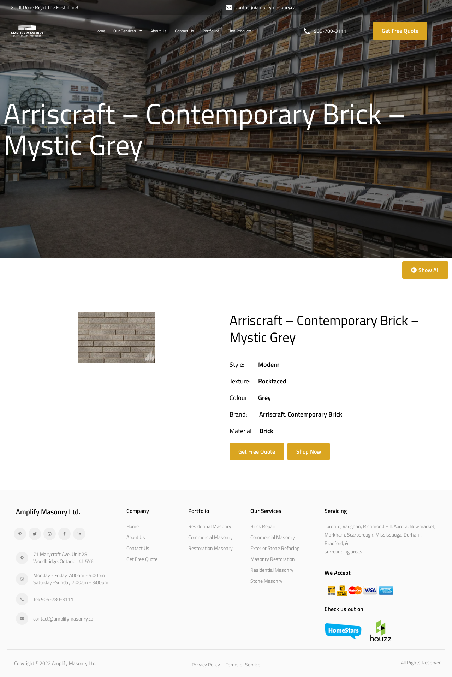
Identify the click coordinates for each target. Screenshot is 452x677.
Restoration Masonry (210, 548)
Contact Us (184, 31)
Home (100, 31)
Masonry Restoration (272, 559)
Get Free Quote (141, 559)
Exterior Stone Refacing (274, 548)
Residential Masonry (209, 526)
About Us (158, 31)
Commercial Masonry (210, 537)
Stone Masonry (266, 581)
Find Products (240, 31)
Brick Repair (262, 526)
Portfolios (211, 31)
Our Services (127, 31)
